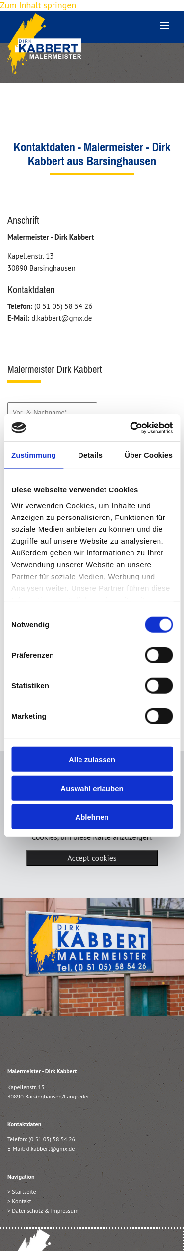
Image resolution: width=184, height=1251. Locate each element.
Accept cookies (91, 858)
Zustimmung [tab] (33, 455)
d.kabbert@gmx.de (50, 1148)
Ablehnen (91, 817)
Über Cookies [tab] (149, 455)
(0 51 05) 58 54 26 (51, 1139)
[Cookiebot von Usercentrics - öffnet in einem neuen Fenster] (131, 427)
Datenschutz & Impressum (45, 1210)
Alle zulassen (92, 759)
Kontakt (21, 1201)
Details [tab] (90, 455)
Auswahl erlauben (91, 788)
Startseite (24, 1191)
